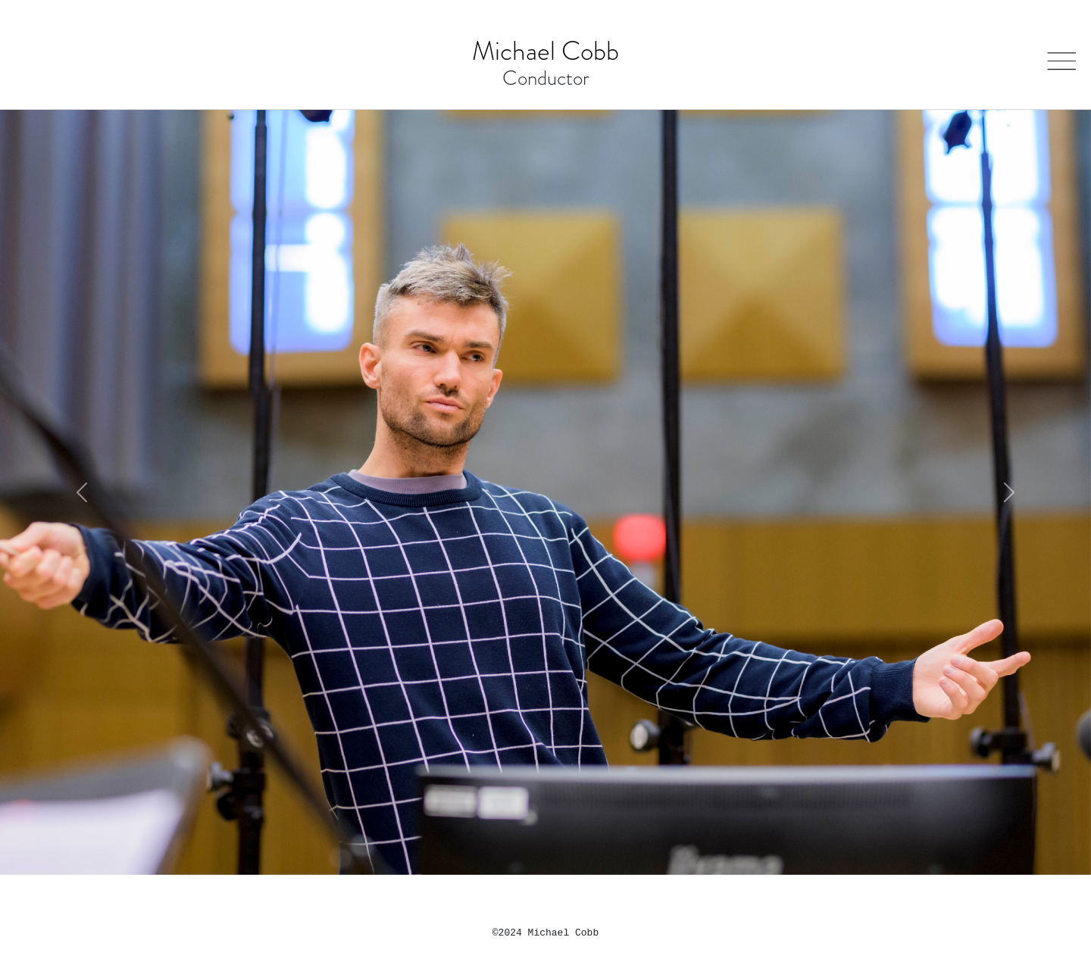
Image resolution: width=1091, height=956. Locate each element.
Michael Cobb (545, 51)
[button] (82, 492)
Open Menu (1058, 53)
